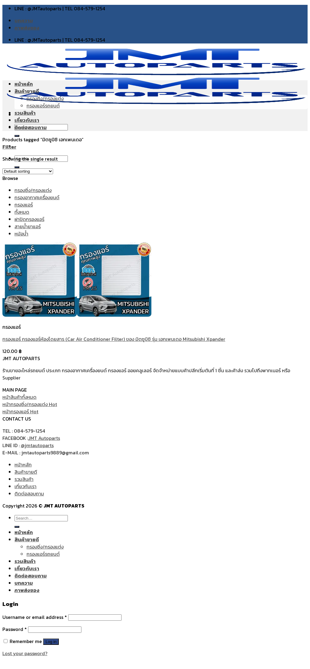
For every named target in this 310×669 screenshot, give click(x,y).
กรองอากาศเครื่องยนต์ (36, 197)
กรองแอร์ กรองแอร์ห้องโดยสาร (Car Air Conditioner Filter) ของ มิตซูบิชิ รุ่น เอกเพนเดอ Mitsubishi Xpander (113, 339)
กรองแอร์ (23, 204)
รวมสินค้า (25, 113)
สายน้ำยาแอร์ (27, 226)
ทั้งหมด (21, 212)
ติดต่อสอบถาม (30, 127)
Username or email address (34, 617)
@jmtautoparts (37, 445)
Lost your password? (24, 653)
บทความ (23, 20)
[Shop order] (27, 171)
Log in (51, 641)
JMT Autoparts (44, 438)
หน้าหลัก (23, 84)
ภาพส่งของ (27, 27)
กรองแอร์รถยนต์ (43, 105)
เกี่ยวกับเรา (26, 120)
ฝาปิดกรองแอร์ (29, 219)
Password (14, 629)
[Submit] (16, 527)
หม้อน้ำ (21, 233)
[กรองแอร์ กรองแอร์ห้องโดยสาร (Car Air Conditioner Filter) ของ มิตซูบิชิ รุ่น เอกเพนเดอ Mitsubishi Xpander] (76, 314)
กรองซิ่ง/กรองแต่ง (45, 98)
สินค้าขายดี (26, 91)
